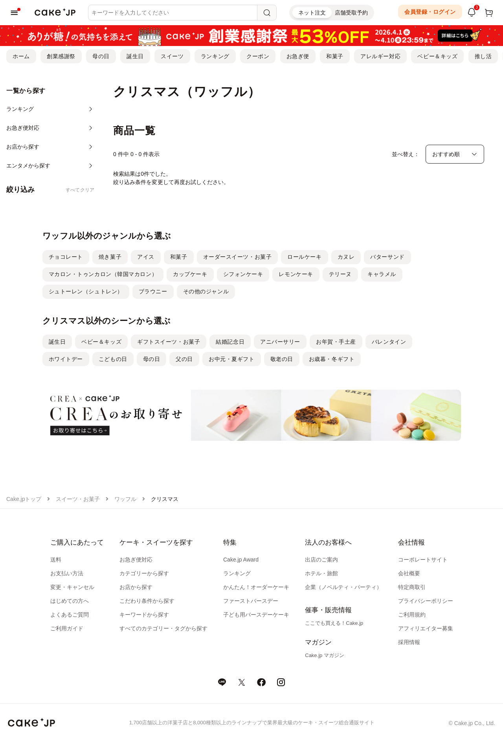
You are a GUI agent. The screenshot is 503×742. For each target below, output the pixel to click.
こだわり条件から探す (146, 601)
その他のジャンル (206, 291)
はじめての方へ (69, 601)
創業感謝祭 (61, 56)
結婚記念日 (230, 342)
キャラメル (381, 274)
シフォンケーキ (243, 274)
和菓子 (334, 56)
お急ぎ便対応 (135, 559)
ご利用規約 (412, 614)
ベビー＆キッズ (437, 56)
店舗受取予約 (351, 12)
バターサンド (387, 257)
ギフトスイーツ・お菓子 (168, 342)
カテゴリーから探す (144, 573)
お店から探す (135, 587)
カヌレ (346, 257)
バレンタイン (389, 342)
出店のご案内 (321, 559)
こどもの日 (113, 359)
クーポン (257, 56)
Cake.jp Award (241, 559)
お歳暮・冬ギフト (331, 359)
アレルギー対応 (380, 56)
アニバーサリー (280, 342)
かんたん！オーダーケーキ (256, 587)
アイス (145, 257)
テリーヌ (340, 274)
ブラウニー (153, 291)
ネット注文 (312, 12)
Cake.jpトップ (23, 499)
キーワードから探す (144, 614)
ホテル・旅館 (321, 573)
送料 (55, 559)
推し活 (483, 56)
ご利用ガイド (66, 628)
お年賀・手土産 (336, 342)
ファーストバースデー (250, 601)
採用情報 (409, 642)
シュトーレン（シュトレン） (86, 291)
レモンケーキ (296, 274)
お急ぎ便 (297, 56)
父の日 (184, 359)
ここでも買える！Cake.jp (334, 623)
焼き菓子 (110, 257)
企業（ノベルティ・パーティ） (343, 587)
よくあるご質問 (69, 614)
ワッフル (125, 499)
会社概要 (409, 573)
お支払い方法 (66, 573)
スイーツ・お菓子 (78, 499)
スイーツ (172, 56)
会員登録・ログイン (430, 12)
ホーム (21, 56)
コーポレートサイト (423, 559)
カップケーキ (190, 274)
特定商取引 (412, 587)
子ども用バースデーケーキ (256, 614)
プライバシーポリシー (425, 601)
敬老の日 (281, 359)
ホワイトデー (66, 359)
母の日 (101, 56)
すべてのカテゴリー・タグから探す (163, 628)
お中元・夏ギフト (231, 359)
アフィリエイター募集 (425, 628)
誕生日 (135, 56)
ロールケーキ (304, 257)
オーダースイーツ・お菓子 (237, 257)
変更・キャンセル (72, 587)
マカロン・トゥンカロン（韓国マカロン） (103, 274)
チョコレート (66, 257)
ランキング (215, 56)
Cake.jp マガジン (324, 655)
